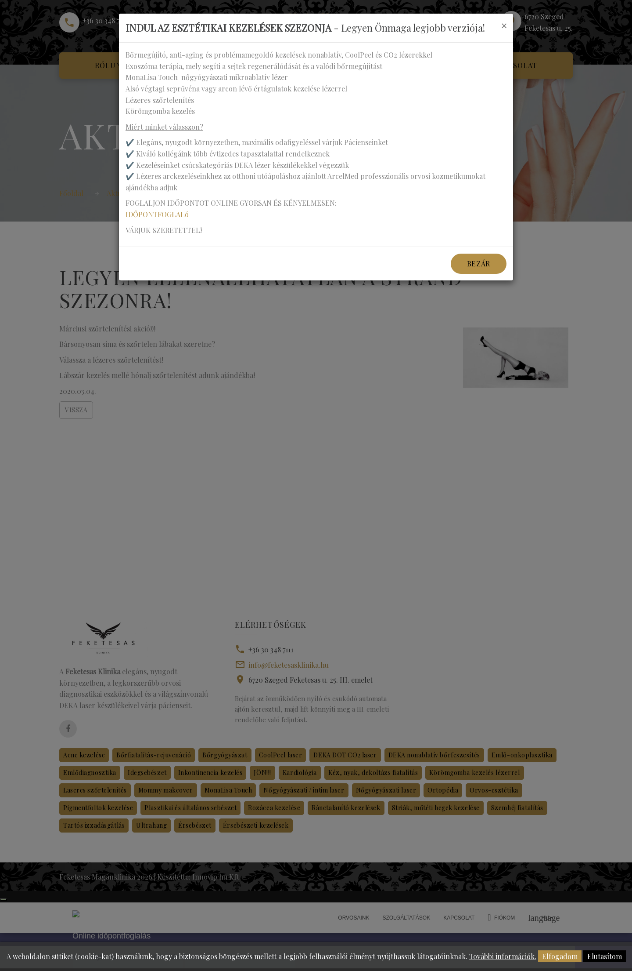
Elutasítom (604, 956)
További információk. (502, 956)
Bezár (478, 263)
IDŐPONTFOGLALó (157, 214)
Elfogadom (560, 956)
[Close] (504, 25)
